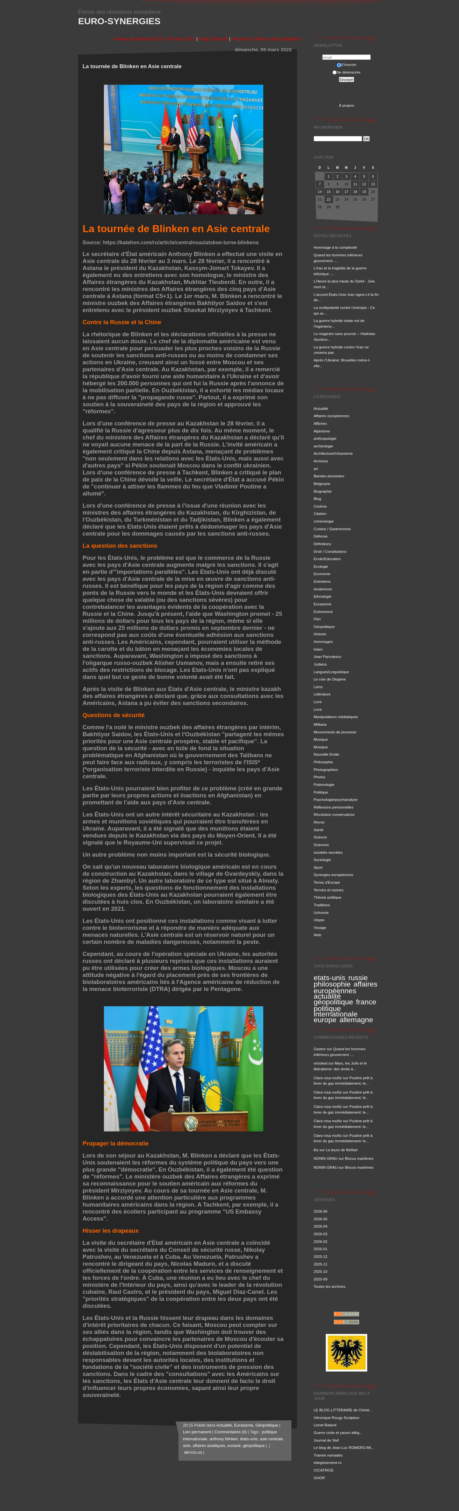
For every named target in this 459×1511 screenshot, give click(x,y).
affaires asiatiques (209, 1445)
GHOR (319, 1478)
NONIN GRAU (326, 1158)
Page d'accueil (213, 38)
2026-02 (320, 1241)
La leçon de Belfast (342, 1150)
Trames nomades (328, 1455)
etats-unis (329, 977)
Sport (318, 867)
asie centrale (271, 1439)
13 (373, 184)
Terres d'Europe (327, 882)
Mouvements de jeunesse (335, 732)
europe (325, 1020)
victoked (320, 1063)
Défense (321, 536)
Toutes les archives (330, 1286)
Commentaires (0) (231, 1432)
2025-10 (320, 1271)
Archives (321, 461)
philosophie (332, 984)
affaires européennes (345, 987)
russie (358, 977)
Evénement (323, 611)
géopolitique (333, 1002)
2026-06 (320, 1211)
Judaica (320, 664)
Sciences (321, 845)
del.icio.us (192, 1452)
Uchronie (321, 912)
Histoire (320, 634)
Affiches (320, 423)
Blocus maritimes (359, 1158)
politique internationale (336, 1011)
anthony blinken (223, 1439)
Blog (317, 498)
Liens (318, 687)
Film (317, 619)
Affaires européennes (331, 416)
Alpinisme (322, 431)
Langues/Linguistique (331, 672)
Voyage (320, 927)
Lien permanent (197, 1432)
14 (320, 192)
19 (364, 192)
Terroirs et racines (328, 890)
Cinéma (320, 506)
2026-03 (320, 1234)
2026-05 (320, 1219)
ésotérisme (323, 589)
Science (320, 837)
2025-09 (320, 1279)
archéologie (323, 446)
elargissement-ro (328, 1462)
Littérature (322, 694)
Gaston (320, 1049)
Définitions (322, 544)
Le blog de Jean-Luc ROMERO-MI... (344, 1447)
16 (337, 192)
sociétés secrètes (328, 852)
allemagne (356, 1020)
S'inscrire (346, 64)
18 (355, 192)
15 (329, 192)
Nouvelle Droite (326, 754)
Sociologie (322, 860)
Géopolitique (324, 626)
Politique (321, 792)
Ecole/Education (327, 559)
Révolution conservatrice (334, 814)
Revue (319, 822)
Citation (320, 513)
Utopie (319, 920)
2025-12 (320, 1256)
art (316, 469)
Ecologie (321, 566)
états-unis (249, 1439)
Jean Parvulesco (327, 656)
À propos (346, 105)
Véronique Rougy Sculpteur (337, 1417)
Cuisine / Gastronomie (332, 529)
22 (329, 199)
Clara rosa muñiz (328, 1078)
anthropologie (325, 438)
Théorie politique (327, 897)
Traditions (322, 905)
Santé (319, 830)
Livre (318, 702)
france (366, 1002)
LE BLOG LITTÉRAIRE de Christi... (343, 1410)
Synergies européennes (333, 875)
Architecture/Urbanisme (333, 453)
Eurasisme (323, 604)
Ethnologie (323, 596)
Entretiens (322, 581)
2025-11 (320, 1264)
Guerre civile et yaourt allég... (338, 1432)
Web (317, 935)
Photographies (326, 769)
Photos (319, 777)
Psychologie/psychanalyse (336, 799)
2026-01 (320, 1249)
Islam (318, 649)
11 (355, 184)
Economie (322, 574)
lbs (316, 1150)
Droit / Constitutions (330, 551)
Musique (321, 739)
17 (346, 192)
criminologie (324, 521)
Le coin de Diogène (330, 679)
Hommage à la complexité (335, 247)
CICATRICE (323, 1470)
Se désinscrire (346, 72)
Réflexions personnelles (333, 807)
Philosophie (323, 762)
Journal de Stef (326, 1440)
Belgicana (322, 483)
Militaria (320, 724)
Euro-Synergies (119, 21)
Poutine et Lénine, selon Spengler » (267, 38)
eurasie (234, 1445)
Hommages (323, 641)
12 (364, 184)
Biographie (323, 491)
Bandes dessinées (329, 476)
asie (186, 1445)
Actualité (321, 408)
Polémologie (324, 784)
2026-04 (320, 1226)
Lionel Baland (325, 1425)
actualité (327, 996)
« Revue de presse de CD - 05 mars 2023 (153, 38)
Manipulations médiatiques (336, 717)
